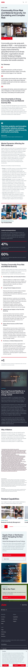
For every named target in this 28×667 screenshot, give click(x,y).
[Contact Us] (14, 597)
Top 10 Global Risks (6, 222)
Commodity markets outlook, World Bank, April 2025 (9, 463)
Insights (14, 621)
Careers (2, 619)
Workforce (3, 636)
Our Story (3, 617)
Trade (2, 629)
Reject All (16, 665)
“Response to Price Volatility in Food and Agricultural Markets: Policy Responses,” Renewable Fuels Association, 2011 (13, 470)
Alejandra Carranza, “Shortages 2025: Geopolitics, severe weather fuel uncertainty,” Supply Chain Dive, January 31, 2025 (13, 453)
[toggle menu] (26, 2)
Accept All (22, 665)
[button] (14, 555)
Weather (3, 634)
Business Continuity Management (10, 522)
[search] (23, 2)
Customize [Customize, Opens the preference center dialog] (5, 665)
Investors (3, 621)
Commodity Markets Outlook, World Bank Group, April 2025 (10, 449)
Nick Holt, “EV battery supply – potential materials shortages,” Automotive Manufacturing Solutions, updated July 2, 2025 (13, 460)
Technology (3, 632)
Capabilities (15, 617)
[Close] (26, 651)
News (2, 623)
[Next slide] (6, 526)
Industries (15, 619)
